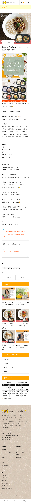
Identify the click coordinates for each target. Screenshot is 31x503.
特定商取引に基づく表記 (7, 488)
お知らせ (4, 454)
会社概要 (4, 449)
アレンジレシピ (5, 460)
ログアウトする (5, 485)
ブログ (10, 42)
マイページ (4, 477)
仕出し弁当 (6, 359)
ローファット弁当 (8, 367)
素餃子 (5, 371)
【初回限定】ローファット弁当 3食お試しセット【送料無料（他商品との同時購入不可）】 (15, 234)
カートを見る (5, 483)
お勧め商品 (6, 363)
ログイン (4, 480)
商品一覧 (18, 449)
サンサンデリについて (7, 452)
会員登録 (4, 475)
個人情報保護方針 (6, 465)
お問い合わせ (5, 462)
